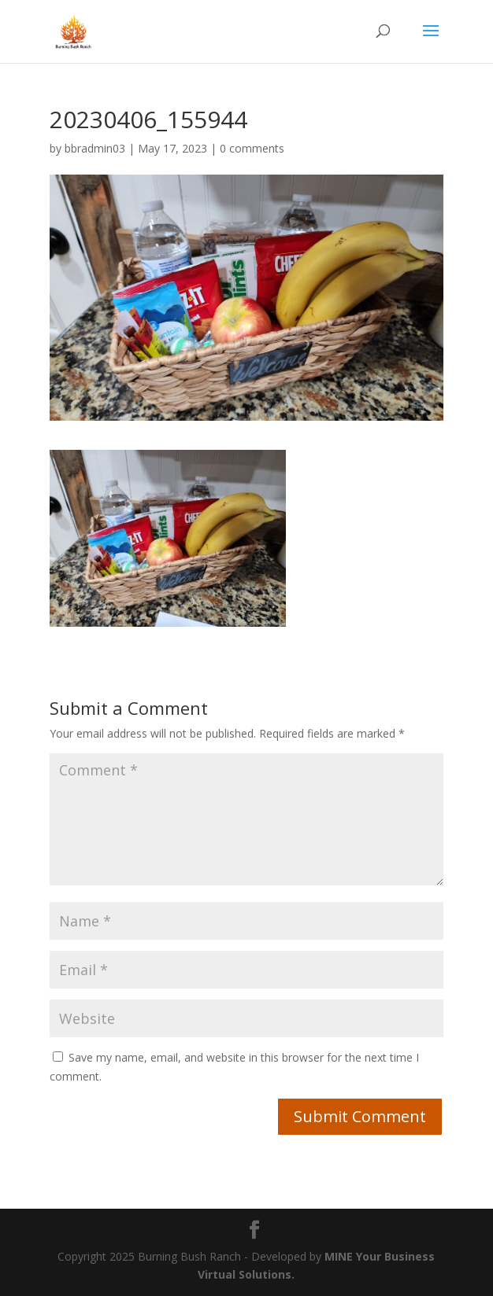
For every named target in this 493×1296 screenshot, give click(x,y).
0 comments (252, 148)
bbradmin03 (95, 148)
